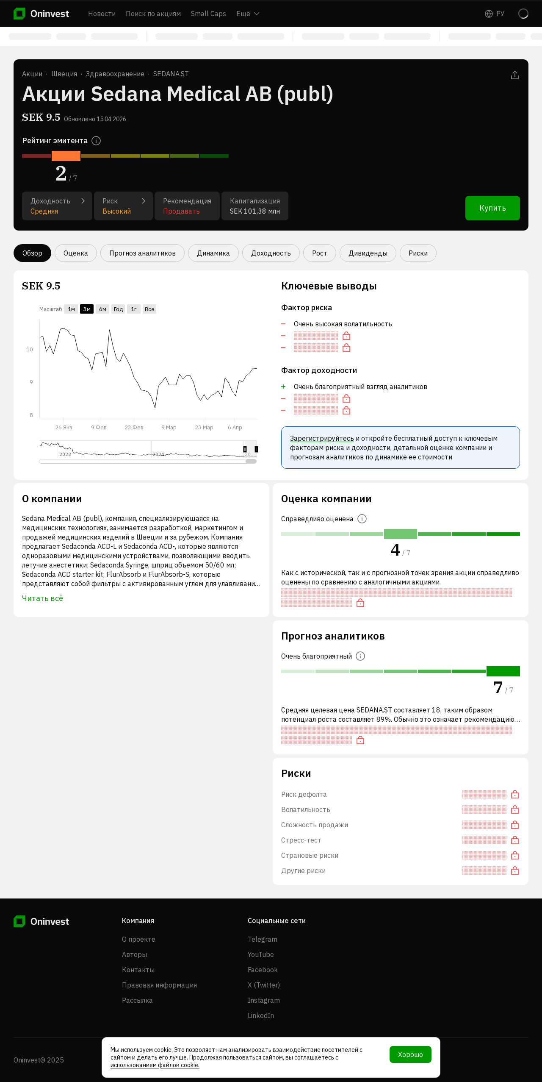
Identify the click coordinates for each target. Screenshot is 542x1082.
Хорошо (410, 1054)
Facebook (263, 969)
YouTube (261, 954)
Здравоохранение (115, 74)
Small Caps (208, 13)
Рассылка (137, 1000)
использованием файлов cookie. (155, 1065)
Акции (32, 74)
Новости (102, 13)
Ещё (248, 13)
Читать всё (42, 598)
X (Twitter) (264, 985)
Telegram (262, 939)
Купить (492, 208)
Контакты (138, 969)
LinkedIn (261, 1015)
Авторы (134, 954)
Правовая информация (159, 985)
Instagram (264, 1000)
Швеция (64, 74)
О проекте (138, 939)
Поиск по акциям (153, 13)
